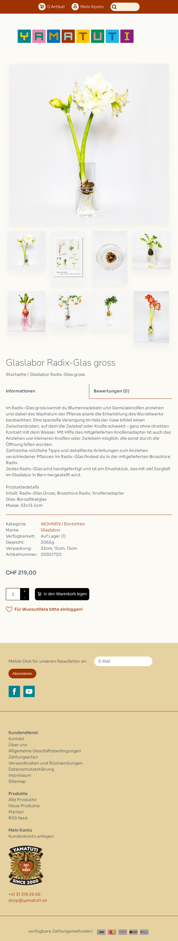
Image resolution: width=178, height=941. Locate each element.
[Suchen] (125, 7)
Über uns (17, 744)
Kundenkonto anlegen (31, 836)
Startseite (16, 374)
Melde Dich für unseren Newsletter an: (47, 661)
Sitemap (17, 781)
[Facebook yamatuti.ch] (14, 691)
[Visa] (101, 932)
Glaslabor (50, 530)
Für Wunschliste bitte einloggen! (49, 609)
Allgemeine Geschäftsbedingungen (44, 750)
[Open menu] (153, 36)
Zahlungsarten (23, 757)
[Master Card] (112, 932)
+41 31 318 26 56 (24, 894)
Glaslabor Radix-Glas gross (57, 374)
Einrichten (74, 524)
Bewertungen (111, 391)
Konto (92, 6)
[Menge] (13, 594)
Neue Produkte (24, 805)
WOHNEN (51, 524)
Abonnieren (22, 673)
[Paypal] (144, 932)
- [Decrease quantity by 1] (24, 597)
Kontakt (16, 738)
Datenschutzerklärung (31, 769)
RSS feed (18, 818)
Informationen (20, 391)
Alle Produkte (22, 799)
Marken (16, 811)
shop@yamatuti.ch (27, 900)
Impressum (19, 775)
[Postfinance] (122, 932)
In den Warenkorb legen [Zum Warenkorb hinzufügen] (65, 594)
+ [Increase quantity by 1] (25, 591)
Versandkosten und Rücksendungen (45, 763)
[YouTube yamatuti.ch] (29, 691)
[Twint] (133, 932)
